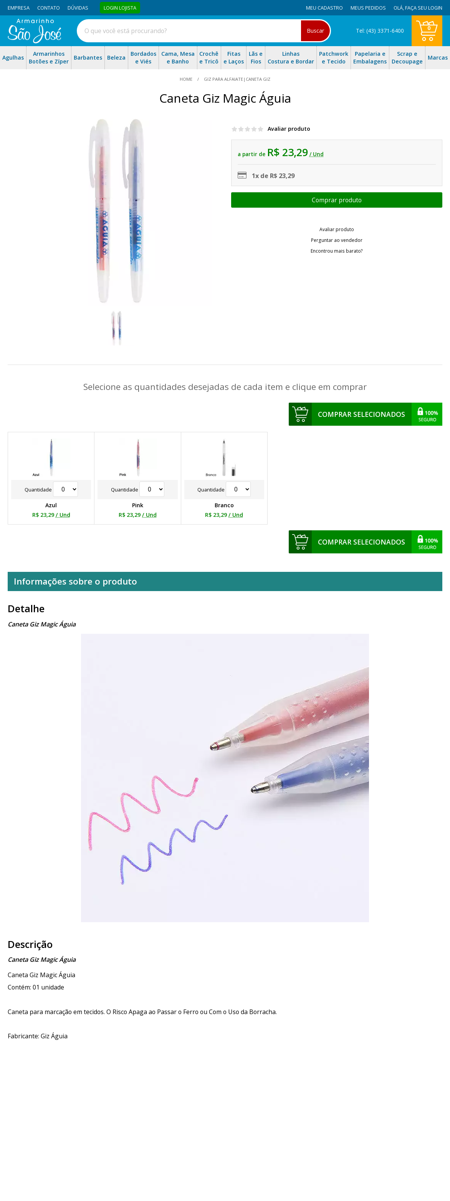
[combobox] (204, 30)
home (187, 79)
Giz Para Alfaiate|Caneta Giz (236, 79)
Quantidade (51, 489)
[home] (34, 41)
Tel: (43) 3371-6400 (380, 30)
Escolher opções (336, 200)
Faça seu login (423, 7)
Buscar (315, 30)
